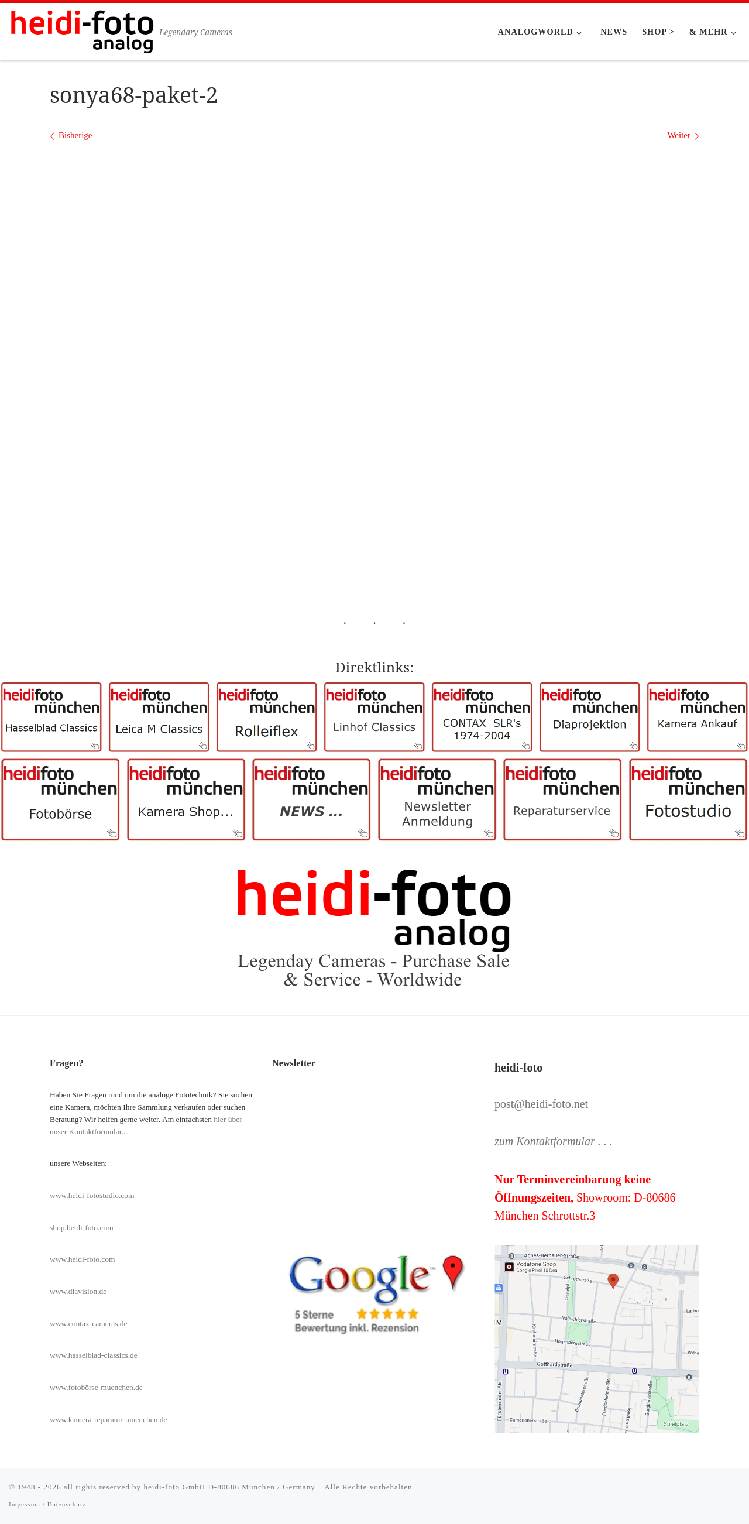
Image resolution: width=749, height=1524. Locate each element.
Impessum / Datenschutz (47, 1504)
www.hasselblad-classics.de (94, 1355)
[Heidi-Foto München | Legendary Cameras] (82, 29)
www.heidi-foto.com (82, 1259)
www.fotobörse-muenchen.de (96, 1387)
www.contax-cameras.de (89, 1323)
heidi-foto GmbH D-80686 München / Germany (229, 1486)
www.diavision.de (78, 1291)
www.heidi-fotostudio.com (92, 1195)
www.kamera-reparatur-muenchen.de (108, 1419)
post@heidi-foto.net (541, 1103)
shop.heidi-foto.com (82, 1227)
